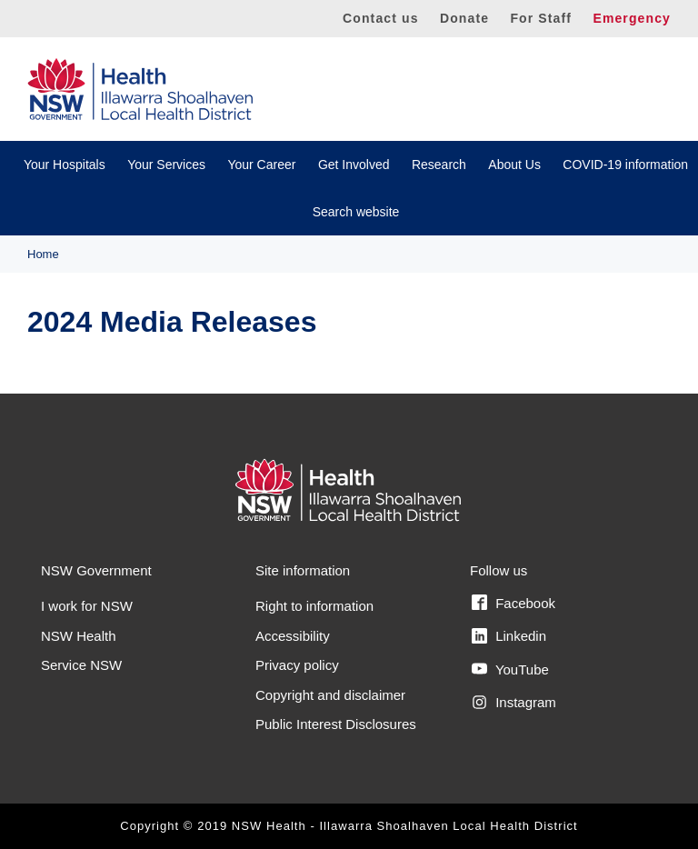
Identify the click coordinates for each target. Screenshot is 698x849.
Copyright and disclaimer (330, 695)
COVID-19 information (625, 164)
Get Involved (354, 164)
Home (43, 254)
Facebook (513, 602)
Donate (464, 18)
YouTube (510, 669)
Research (439, 164)
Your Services (166, 164)
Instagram (514, 702)
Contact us (381, 18)
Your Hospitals (64, 164)
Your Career (261, 164)
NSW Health (78, 636)
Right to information (314, 606)
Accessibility (292, 636)
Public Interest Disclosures (335, 724)
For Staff (541, 18)
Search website (356, 212)
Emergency (632, 18)
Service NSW (81, 665)
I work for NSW (87, 606)
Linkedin (509, 636)
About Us (514, 164)
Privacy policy (297, 665)
